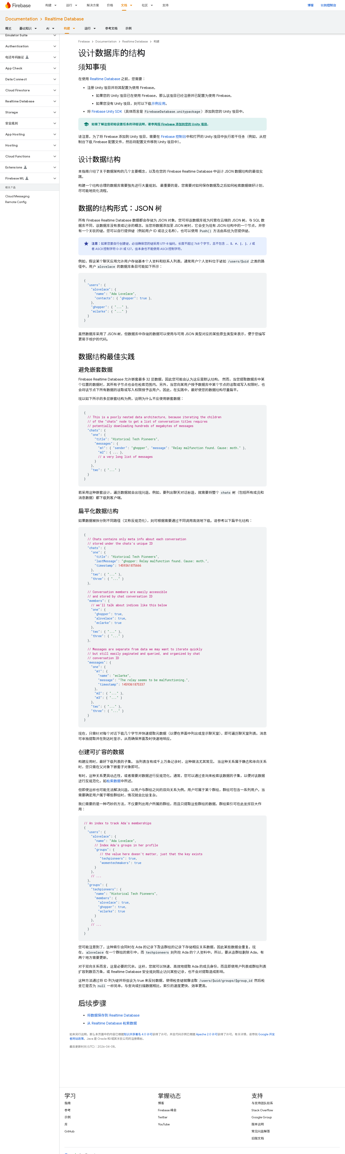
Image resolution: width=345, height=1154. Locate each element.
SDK (107, 111)
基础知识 (25, 28)
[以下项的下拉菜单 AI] (54, 28)
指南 (67, 1103)
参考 (67, 1110)
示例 (128, 28)
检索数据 (113, 781)
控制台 (173, 137)
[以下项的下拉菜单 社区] (153, 5)
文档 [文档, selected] (124, 5)
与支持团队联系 (262, 1103)
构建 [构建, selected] (67, 28)
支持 (165, 5)
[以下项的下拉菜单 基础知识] (37, 28)
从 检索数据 (112, 1023)
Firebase (84, 41)
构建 (48, 5)
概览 (8, 28)
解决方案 (93, 5)
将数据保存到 (113, 1015)
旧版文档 (257, 1138)
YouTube (164, 1124)
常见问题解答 (260, 1131)
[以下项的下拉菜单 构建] (56, 5)
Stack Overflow (262, 1110)
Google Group (261, 1117)
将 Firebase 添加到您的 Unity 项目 (182, 124)
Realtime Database (64, 19)
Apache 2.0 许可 (207, 1034)
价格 (110, 5)
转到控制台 (328, 5)
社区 (145, 5)
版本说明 (257, 1124)
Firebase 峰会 (167, 1110)
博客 (311, 5)
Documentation (21, 19)
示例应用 (158, 104)
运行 (69, 5)
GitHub (69, 1131)
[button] (26, 35)
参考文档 (111, 28)
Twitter (162, 1117)
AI (47, 28)
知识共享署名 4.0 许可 (138, 1034)
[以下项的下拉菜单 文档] (132, 5)
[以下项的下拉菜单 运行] (77, 5)
